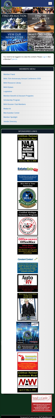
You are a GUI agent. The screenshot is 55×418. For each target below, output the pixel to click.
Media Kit (7, 109)
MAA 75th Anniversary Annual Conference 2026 (22, 79)
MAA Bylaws (8, 87)
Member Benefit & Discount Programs (18, 96)
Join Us (14, 59)
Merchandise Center (11, 113)
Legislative (8, 91)
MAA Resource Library (12, 83)
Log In (44, 57)
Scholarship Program (12, 100)
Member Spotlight (10, 117)
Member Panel (9, 74)
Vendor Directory (10, 121)
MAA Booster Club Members (15, 104)
